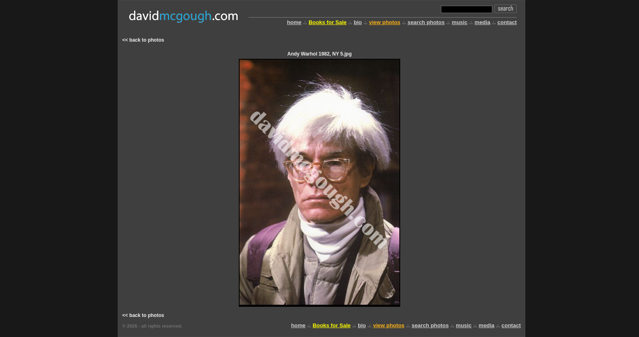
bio (358, 22)
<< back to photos (143, 40)
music (460, 22)
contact (507, 22)
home (294, 22)
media (483, 22)
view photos (384, 22)
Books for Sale (327, 22)
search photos (426, 22)
